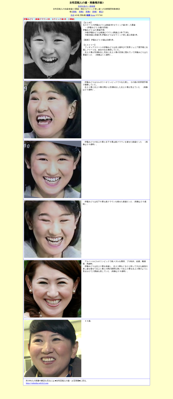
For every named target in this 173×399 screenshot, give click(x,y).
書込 (101, 12)
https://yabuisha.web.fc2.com (37, 383)
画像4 (88, 12)
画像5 (94, 12)
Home (93, 15)
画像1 (74, 12)
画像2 (81, 12)
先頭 (72, 15)
